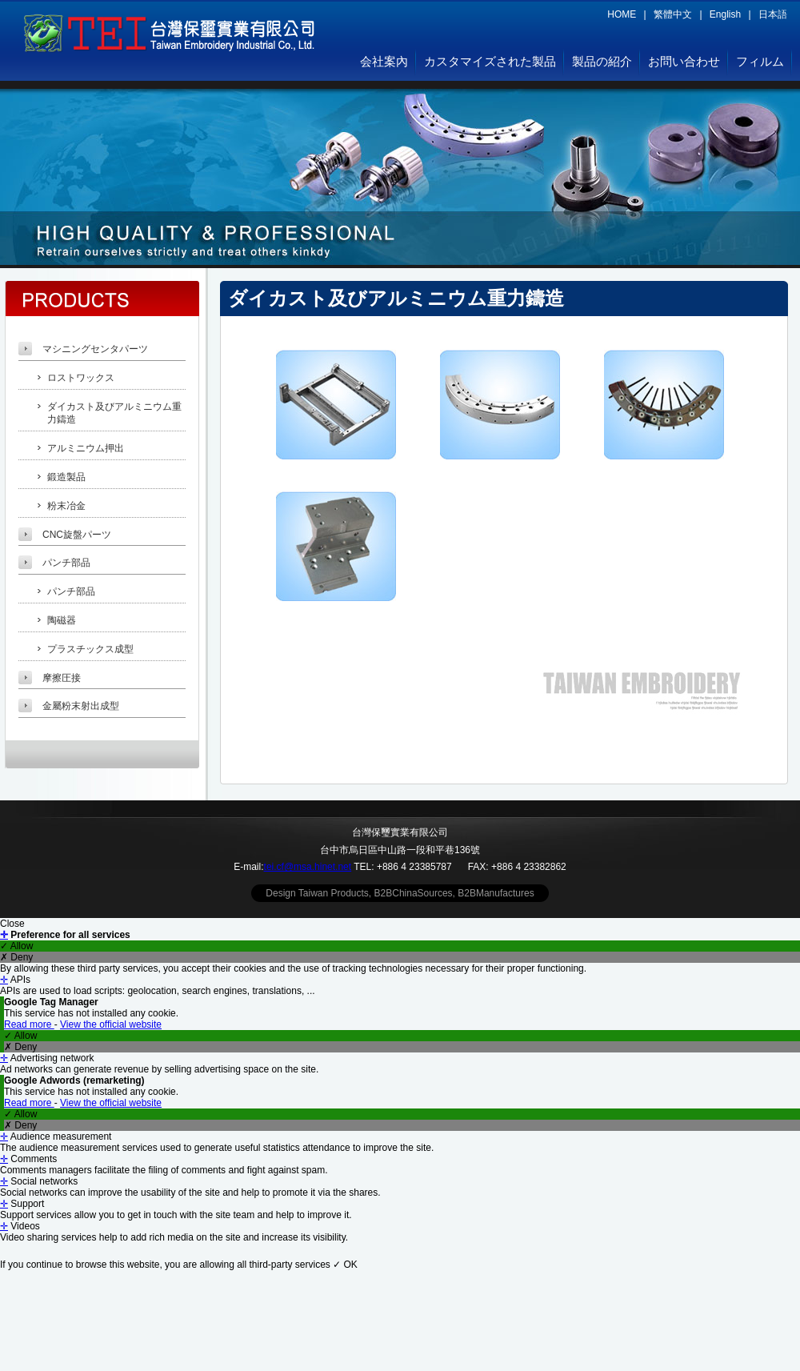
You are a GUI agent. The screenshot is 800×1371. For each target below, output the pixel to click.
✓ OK (345, 1264)
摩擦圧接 (61, 677)
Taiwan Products (333, 893)
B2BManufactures (496, 893)
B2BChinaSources (413, 893)
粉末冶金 (66, 505)
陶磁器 (61, 620)
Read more (29, 1024)
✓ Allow (16, 946)
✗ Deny (16, 957)
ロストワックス (80, 377)
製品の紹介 (602, 61)
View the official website (111, 1024)
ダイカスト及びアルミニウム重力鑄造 (114, 413)
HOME (621, 14)
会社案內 (384, 61)
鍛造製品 (66, 477)
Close (12, 923)
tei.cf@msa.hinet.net (308, 866)
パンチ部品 (66, 562)
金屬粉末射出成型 (80, 706)
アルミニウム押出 (85, 448)
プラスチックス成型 (90, 649)
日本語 (772, 14)
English (725, 14)
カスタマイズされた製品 (490, 61)
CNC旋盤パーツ (76, 534)
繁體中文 (673, 14)
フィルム (760, 61)
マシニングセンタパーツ (95, 349)
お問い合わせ (684, 61)
